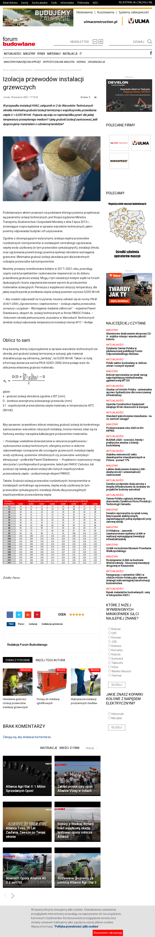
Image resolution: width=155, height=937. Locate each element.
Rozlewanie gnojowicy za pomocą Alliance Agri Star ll (77, 880)
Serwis (81, 61)
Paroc (21, 624)
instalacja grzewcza (52, 624)
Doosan (116, 637)
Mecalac (116, 718)
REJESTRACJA (127, 2)
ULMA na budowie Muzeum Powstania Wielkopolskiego (128, 550)
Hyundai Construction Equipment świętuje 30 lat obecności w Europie (127, 406)
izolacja (33, 624)
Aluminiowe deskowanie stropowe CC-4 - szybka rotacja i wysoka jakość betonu (128, 336)
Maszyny (29, 54)
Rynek (41, 54)
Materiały (54, 54)
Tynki (54, 2)
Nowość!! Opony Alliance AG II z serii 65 (26, 880)
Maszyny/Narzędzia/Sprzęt (22, 61)
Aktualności (12, 54)
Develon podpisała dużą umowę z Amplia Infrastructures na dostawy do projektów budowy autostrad (128, 486)
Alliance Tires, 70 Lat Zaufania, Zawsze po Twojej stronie (25, 832)
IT (81, 54)
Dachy (24, 2)
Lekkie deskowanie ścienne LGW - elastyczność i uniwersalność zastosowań (126, 472)
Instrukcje (48, 748)
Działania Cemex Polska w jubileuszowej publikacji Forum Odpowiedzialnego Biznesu (124, 351)
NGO (95, 2)
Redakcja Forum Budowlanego (27, 645)
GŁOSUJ (116, 684)
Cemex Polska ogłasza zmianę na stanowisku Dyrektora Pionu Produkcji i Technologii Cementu (128, 501)
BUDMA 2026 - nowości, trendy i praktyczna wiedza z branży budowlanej (124, 442)
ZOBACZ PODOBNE (17, 660)
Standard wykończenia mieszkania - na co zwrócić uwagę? (129, 417)
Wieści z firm (69, 748)
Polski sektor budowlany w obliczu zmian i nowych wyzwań (126, 364)
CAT (114, 633)
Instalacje (70, 54)
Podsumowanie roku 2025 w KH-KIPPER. (125, 429)
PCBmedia (83, 2)
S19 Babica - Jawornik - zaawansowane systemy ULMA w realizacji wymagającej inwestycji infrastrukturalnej (125, 535)
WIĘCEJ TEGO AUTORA (50, 660)
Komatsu (117, 650)
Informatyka (67, 2)
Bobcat (115, 629)
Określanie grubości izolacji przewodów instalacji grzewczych (15, 703)
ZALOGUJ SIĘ (144, 2)
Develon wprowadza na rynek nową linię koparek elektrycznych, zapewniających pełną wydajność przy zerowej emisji (128, 517)
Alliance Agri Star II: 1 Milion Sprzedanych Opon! (25, 789)
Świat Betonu (10, 2)
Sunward (117, 658)
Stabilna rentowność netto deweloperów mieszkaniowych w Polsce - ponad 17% (125, 457)
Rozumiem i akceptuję (108, 932)
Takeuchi (117, 662)
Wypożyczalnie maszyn (58, 61)
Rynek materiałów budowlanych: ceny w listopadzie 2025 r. (128, 594)
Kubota (115, 654)
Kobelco (116, 646)
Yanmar (116, 675)
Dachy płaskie (39, 2)
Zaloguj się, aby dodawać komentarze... (28, 737)
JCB (114, 641)
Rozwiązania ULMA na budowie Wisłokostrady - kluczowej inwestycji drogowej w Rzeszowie (127, 563)
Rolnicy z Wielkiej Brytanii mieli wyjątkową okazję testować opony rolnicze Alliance (76, 830)
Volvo (114, 667)
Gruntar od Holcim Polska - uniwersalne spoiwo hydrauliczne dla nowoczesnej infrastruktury (129, 392)
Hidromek (117, 714)
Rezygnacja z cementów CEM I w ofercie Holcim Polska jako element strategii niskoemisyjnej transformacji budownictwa (128, 579)
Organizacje (96, 61)
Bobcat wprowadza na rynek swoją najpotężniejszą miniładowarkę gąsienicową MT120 (126, 377)
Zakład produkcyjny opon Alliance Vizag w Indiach (75, 789)
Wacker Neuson (121, 671)
